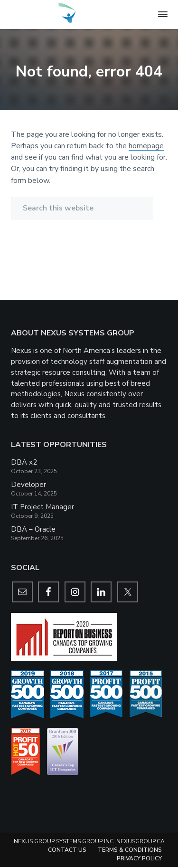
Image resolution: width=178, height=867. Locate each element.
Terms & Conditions (130, 850)
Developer (28, 484)
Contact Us (67, 850)
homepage (146, 146)
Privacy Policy (139, 858)
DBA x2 (24, 462)
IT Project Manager (42, 507)
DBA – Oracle (33, 529)
